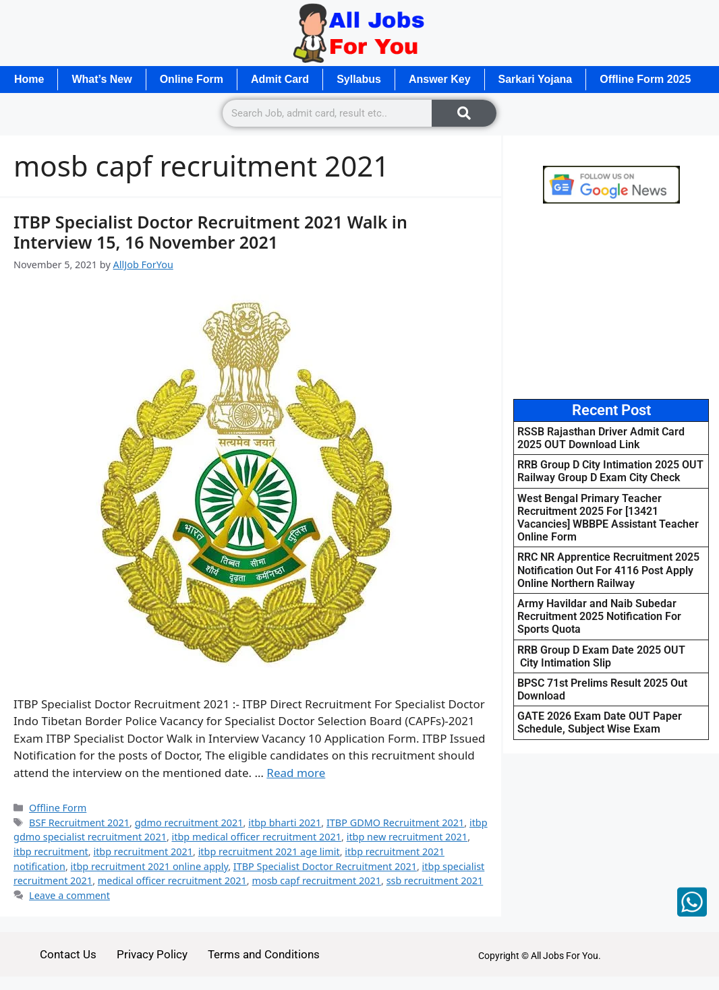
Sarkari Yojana (535, 79)
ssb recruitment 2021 (435, 880)
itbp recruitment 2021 (143, 851)
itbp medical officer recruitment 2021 (257, 836)
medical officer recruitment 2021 (172, 880)
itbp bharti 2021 (284, 822)
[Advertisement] (611, 301)
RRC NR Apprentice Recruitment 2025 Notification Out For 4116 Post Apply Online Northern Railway (608, 570)
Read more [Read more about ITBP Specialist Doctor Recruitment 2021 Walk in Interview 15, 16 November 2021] (295, 772)
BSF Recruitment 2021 (79, 822)
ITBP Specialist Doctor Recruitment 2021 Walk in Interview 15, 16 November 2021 (210, 231)
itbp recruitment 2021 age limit (269, 851)
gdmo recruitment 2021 (189, 822)
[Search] (464, 113)
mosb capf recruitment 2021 (316, 880)
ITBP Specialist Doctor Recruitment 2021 (325, 866)
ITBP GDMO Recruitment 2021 (395, 822)
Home (29, 79)
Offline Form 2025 (645, 79)
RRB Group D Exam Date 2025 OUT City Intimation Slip (601, 656)
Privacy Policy (152, 954)
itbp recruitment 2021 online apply (150, 866)
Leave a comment (69, 895)
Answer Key (440, 79)
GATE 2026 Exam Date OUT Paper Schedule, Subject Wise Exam (599, 722)
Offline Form (57, 807)
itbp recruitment (50, 851)
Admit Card (280, 79)
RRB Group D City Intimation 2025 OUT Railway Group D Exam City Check (610, 471)
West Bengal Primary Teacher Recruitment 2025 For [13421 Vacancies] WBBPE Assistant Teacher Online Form (608, 518)
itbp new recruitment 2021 (407, 836)
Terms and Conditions (264, 954)
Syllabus (359, 79)
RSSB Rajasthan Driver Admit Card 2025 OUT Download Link (601, 438)
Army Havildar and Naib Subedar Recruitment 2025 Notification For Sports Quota (599, 616)
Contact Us (68, 954)
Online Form (191, 79)
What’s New (101, 79)
